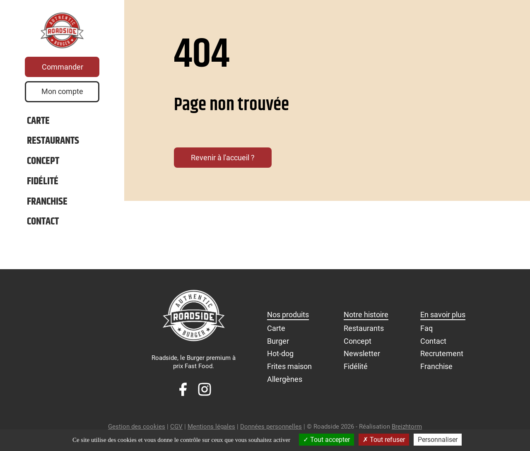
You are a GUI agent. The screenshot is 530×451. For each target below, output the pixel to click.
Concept (43, 166)
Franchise (47, 206)
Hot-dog (280, 358)
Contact (43, 226)
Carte (38, 126)
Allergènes (284, 383)
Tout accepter (326, 440)
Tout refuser (384, 440)
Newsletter (362, 358)
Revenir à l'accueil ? (223, 157)
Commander (62, 71)
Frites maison (289, 371)
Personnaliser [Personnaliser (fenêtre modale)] (438, 440)
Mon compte (62, 96)
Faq (426, 332)
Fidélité (42, 186)
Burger (278, 345)
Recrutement (441, 358)
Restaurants (53, 146)
